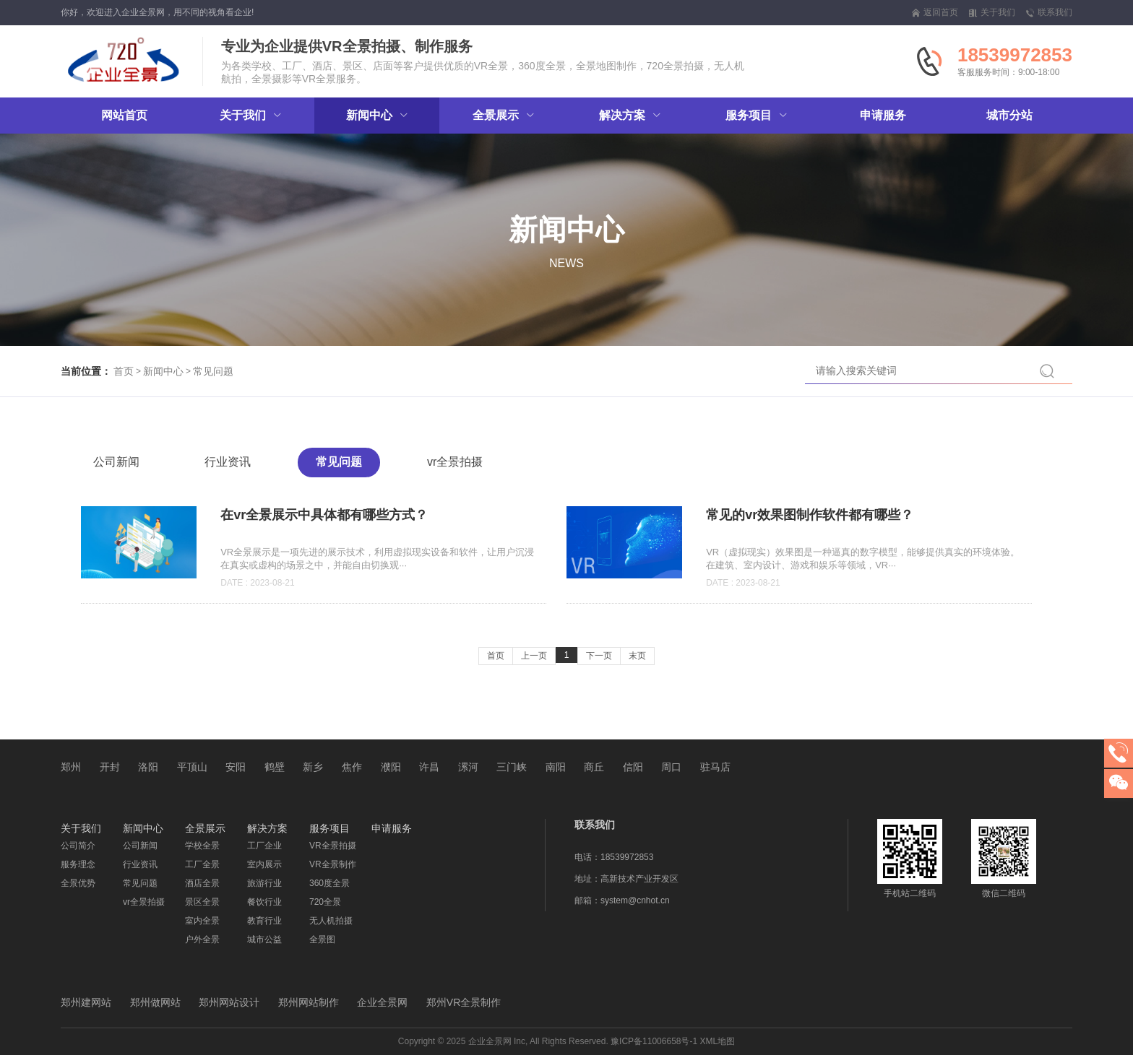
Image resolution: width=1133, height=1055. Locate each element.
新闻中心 (163, 371)
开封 (110, 767)
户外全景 (202, 939)
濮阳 (391, 767)
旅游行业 (264, 883)
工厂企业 (264, 846)
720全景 (325, 902)
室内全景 (202, 921)
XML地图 (718, 1041)
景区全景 (202, 902)
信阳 (633, 767)
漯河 (468, 767)
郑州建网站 (86, 1002)
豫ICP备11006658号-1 (654, 1041)
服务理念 (78, 864)
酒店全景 (202, 883)
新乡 (313, 767)
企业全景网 (382, 1002)
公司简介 (78, 846)
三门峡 (511, 767)
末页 (637, 656)
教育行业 (264, 921)
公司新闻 (116, 462)
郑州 (71, 767)
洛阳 (148, 767)
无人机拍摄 (331, 921)
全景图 (322, 939)
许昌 (429, 767)
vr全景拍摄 (455, 462)
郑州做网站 (155, 1002)
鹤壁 (274, 767)
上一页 (534, 656)
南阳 (556, 767)
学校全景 (202, 846)
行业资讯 (227, 462)
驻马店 (715, 767)
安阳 (235, 767)
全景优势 (78, 883)
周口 (671, 767)
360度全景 (329, 883)
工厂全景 (202, 864)
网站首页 (124, 115)
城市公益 (264, 939)
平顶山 (192, 767)
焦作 (352, 767)
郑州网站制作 (308, 1002)
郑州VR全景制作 (463, 1002)
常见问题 (213, 371)
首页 (123, 371)
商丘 (594, 767)
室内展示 (264, 864)
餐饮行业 (264, 902)
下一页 (599, 656)
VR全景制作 (332, 864)
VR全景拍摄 (332, 846)
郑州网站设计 (229, 1002)
